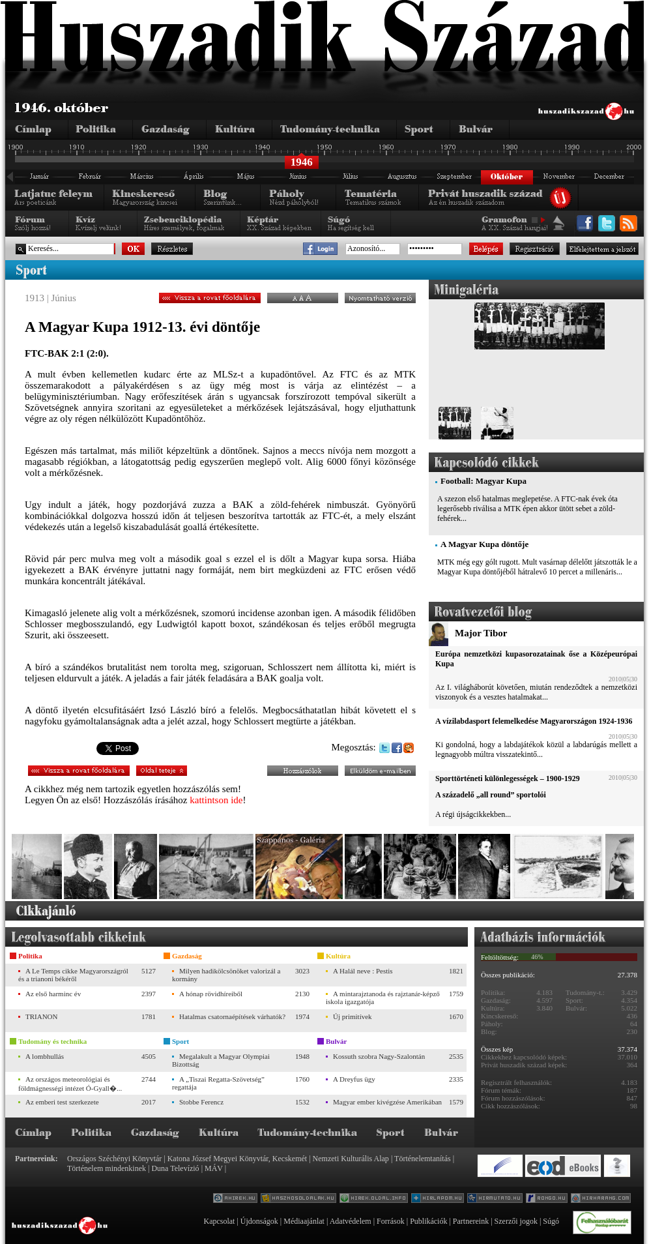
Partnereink (471, 1221)
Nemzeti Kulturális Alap (351, 1158)
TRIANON (41, 1016)
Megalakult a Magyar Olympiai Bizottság (221, 1060)
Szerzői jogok (516, 1221)
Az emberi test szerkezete (62, 1102)
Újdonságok (259, 1221)
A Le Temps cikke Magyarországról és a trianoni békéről (73, 975)
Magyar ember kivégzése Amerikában (387, 1102)
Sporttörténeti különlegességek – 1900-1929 (507, 778)
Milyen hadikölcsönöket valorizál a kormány (226, 975)
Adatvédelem (350, 1221)
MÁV (214, 1168)
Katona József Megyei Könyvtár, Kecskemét (237, 1158)
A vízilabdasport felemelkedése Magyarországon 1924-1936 (533, 721)
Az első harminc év (53, 994)
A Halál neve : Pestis (363, 971)
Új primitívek (352, 1016)
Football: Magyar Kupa (483, 481)
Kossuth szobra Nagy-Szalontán (379, 1056)
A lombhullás (44, 1056)
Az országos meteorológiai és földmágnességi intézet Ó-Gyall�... (70, 1083)
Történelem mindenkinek (106, 1168)
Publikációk (428, 1221)
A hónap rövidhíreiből (210, 994)
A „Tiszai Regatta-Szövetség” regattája (218, 1083)
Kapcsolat (219, 1221)
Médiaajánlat (303, 1221)
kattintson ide (216, 800)
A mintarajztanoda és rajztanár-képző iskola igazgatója (383, 997)
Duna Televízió (175, 1168)
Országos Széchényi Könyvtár (114, 1158)
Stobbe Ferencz (201, 1102)
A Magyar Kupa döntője (484, 544)
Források (391, 1221)
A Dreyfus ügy (354, 1079)
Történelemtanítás (422, 1158)
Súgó (551, 1221)
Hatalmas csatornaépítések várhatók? (232, 1016)
